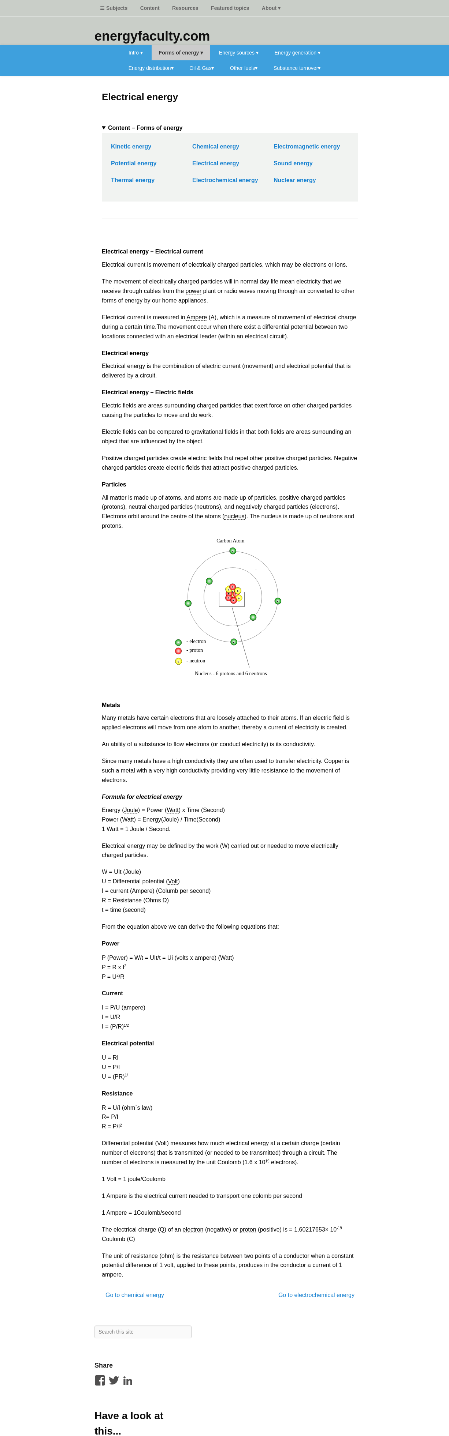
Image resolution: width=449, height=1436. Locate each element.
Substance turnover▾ (297, 68)
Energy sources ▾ (239, 53)
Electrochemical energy (225, 180)
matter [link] (118, 498)
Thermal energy (133, 180)
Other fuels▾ (243, 68)
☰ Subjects (113, 8)
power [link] (194, 291)
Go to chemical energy (134, 1295)
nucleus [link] (234, 516)
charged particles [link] (240, 265)
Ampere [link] (196, 317)
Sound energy (293, 163)
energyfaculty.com (152, 36)
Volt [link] (173, 881)
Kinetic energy (131, 146)
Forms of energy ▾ (181, 53)
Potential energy (133, 163)
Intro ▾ (136, 53)
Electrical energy (140, 96)
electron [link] (193, 1229)
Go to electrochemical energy (316, 1295)
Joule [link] (131, 810)
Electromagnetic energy (307, 146)
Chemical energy (215, 146)
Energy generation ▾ (297, 53)
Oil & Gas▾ (201, 68)
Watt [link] (172, 810)
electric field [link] (328, 718)
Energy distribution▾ (151, 68)
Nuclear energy (295, 180)
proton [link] (248, 1229)
